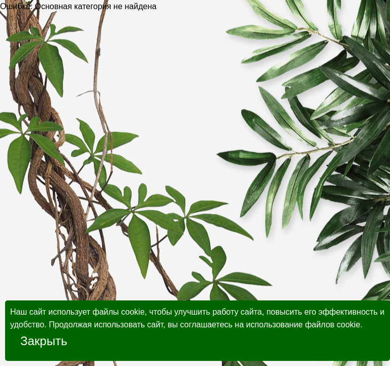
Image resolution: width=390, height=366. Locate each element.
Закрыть (43, 341)
